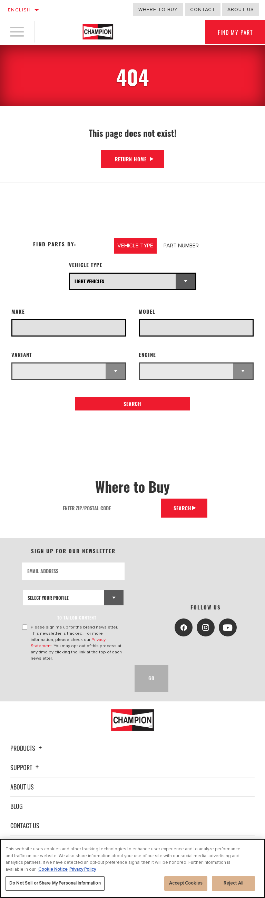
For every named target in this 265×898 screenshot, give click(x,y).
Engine (147, 354)
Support (25, 767)
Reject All (233, 883)
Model (147, 311)
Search (132, 403)
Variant (21, 354)
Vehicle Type (85, 264)
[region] (132, 868)
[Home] (98, 32)
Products (27, 748)
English (19, 10)
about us (240, 9)
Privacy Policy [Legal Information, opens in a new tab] (82, 869)
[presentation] (74, 678)
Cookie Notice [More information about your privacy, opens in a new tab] (53, 869)
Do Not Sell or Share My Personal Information (55, 883)
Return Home (131, 159)
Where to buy (158, 9)
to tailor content (77, 618)
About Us (22, 786)
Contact (202, 9)
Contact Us (24, 825)
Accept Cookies (186, 883)
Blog (16, 806)
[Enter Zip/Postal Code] (108, 508)
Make (18, 311)
